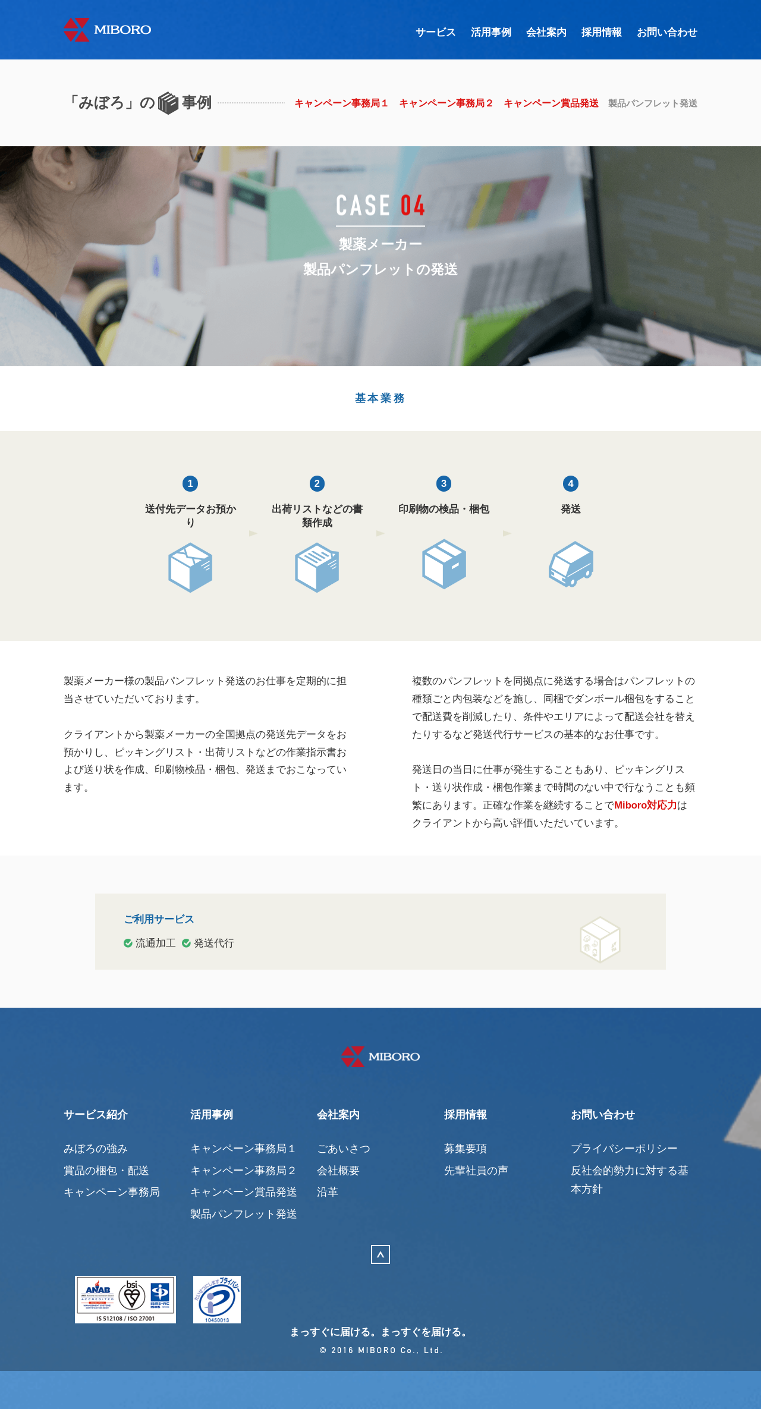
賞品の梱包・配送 (106, 1206)
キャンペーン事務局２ (441, 103)
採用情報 (597, 33)
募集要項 (465, 1185)
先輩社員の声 (476, 1206)
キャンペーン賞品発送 (545, 103)
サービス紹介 (96, 1151)
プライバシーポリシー (624, 1185)
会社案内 (539, 33)
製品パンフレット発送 (243, 1250)
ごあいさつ (343, 1185)
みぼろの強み (96, 1185)
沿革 (327, 1228)
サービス (423, 33)
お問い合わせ (665, 33)
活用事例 (481, 33)
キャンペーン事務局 (112, 1228)
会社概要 (338, 1206)
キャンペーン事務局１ (336, 103)
